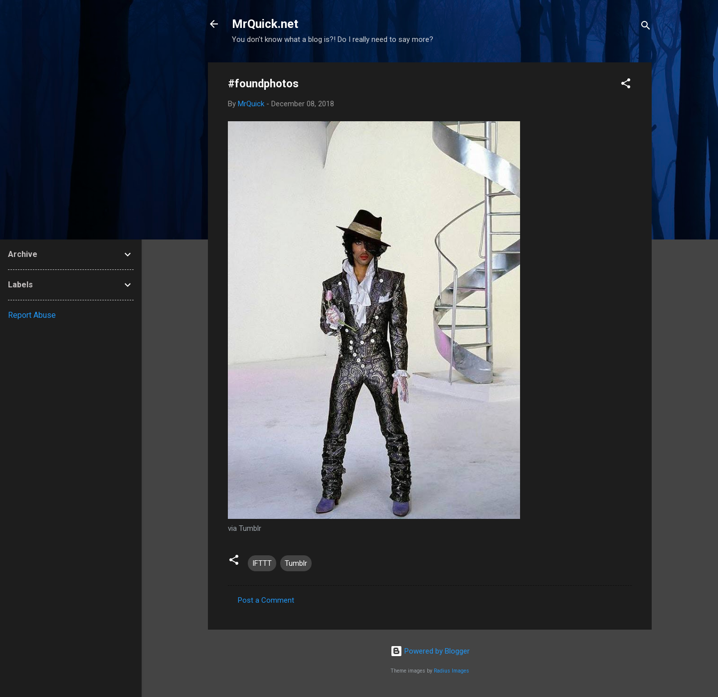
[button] (626, 85)
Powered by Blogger (430, 651)
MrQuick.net (265, 24)
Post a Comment (266, 600)
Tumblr (296, 563)
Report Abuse (32, 315)
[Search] (646, 27)
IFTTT (262, 563)
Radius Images (451, 671)
